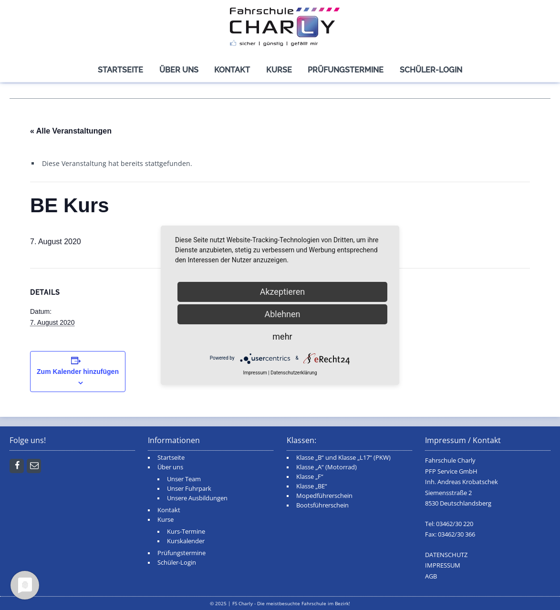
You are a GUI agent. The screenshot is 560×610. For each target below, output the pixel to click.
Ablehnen (282, 314)
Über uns (178, 69)
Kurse (279, 69)
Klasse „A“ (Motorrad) (326, 467)
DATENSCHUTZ (446, 555)
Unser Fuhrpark (189, 489)
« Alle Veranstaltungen (71, 131)
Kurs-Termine (186, 531)
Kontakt (232, 69)
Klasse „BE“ (311, 486)
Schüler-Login (431, 69)
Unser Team (184, 479)
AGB (431, 576)
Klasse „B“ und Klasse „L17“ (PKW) (343, 458)
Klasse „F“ (309, 477)
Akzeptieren (282, 292)
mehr (282, 336)
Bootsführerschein (322, 505)
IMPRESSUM (442, 565)
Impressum (255, 372)
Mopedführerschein (324, 496)
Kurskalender (186, 541)
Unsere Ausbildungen (197, 498)
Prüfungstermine (346, 69)
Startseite (120, 69)
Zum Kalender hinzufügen (78, 371)
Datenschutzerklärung (293, 372)
